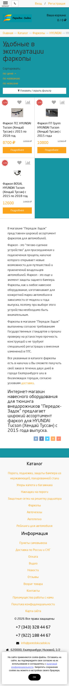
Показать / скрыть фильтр (34, 90)
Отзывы (33, 577)
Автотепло (34, 519)
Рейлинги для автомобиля (34, 525)
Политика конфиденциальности (33, 604)
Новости (33, 570)
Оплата (33, 556)
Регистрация (56, 3)
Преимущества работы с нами (33, 597)
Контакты (33, 590)
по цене (9, 73)
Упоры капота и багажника (34, 485)
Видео (33, 563)
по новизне (10, 83)
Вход (38, 3)
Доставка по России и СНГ (33, 549)
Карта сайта (33, 611)
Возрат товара (33, 583)
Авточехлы (34, 512)
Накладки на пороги (34, 491)
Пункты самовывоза (33, 542)
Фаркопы (34, 505)
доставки (27, 383)
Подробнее (17, 150)
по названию (11, 78)
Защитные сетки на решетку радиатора (34, 498)
